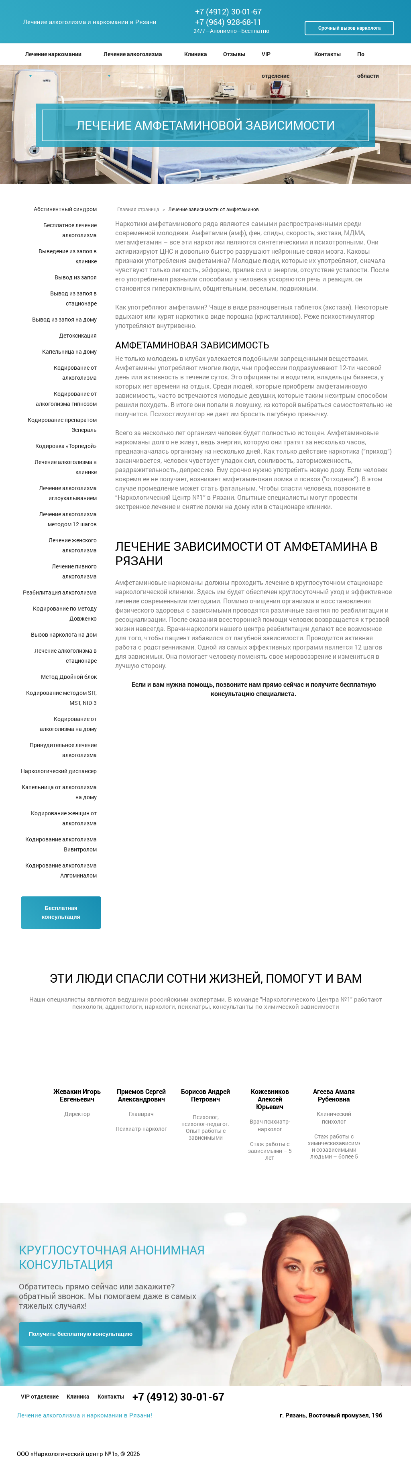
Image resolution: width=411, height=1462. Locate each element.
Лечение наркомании (53, 54)
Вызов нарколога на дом (64, 634)
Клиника (195, 54)
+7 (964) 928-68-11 (228, 21)
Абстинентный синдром (65, 209)
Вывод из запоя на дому (64, 319)
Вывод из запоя (76, 277)
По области (368, 57)
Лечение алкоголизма (133, 54)
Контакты (327, 54)
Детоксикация (78, 335)
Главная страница (138, 209)
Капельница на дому (69, 351)
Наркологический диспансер (59, 771)
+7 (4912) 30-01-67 (228, 11)
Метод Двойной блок (69, 676)
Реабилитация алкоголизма (60, 592)
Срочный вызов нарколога (349, 27)
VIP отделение (275, 57)
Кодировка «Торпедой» (66, 446)
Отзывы (234, 54)
